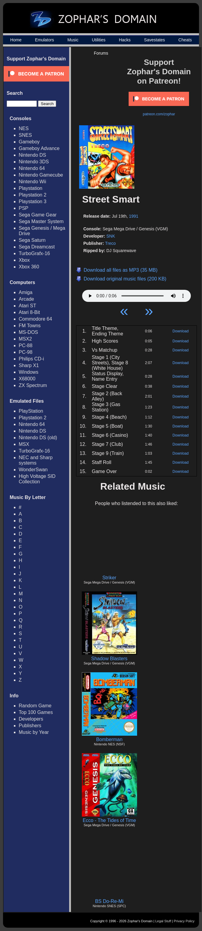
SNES (25, 135)
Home (15, 39)
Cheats (185, 39)
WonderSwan (33, 469)
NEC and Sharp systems (36, 460)
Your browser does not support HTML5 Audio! (136, 294)
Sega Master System (41, 221)
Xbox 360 (29, 266)
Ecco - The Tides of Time (109, 820)
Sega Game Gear (37, 214)
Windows (28, 372)
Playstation (30, 188)
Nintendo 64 (32, 168)
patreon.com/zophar (159, 114)
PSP (23, 208)
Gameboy (29, 141)
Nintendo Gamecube (41, 175)
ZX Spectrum (33, 385)
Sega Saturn (32, 240)
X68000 (27, 378)
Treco (110, 243)
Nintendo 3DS (34, 161)
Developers (31, 718)
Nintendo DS (32, 155)
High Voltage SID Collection (37, 479)
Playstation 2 (32, 194)
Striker (109, 577)
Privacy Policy (184, 921)
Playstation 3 (32, 201)
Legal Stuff (163, 921)
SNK (110, 236)
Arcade (26, 299)
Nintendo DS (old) (38, 437)
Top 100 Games (36, 712)
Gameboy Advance (39, 148)
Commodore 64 (35, 319)
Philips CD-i (31, 358)
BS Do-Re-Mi (109, 901)
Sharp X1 (29, 365)
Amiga (25, 292)
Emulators (44, 39)
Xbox (24, 260)
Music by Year (34, 732)
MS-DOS (28, 332)
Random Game (35, 705)
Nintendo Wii (32, 181)
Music (73, 39)
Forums (101, 53)
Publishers (30, 725)
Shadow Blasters (109, 658)
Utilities (98, 39)
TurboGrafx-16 (34, 253)
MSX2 (25, 338)
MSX (24, 444)
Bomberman (109, 739)
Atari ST (27, 305)
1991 (133, 216)
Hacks (125, 39)
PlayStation (31, 411)
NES (24, 128)
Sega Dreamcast (37, 246)
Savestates (154, 39)
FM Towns (30, 325)
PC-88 (25, 345)
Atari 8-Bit (29, 312)
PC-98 (25, 352)
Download (180, 331)
